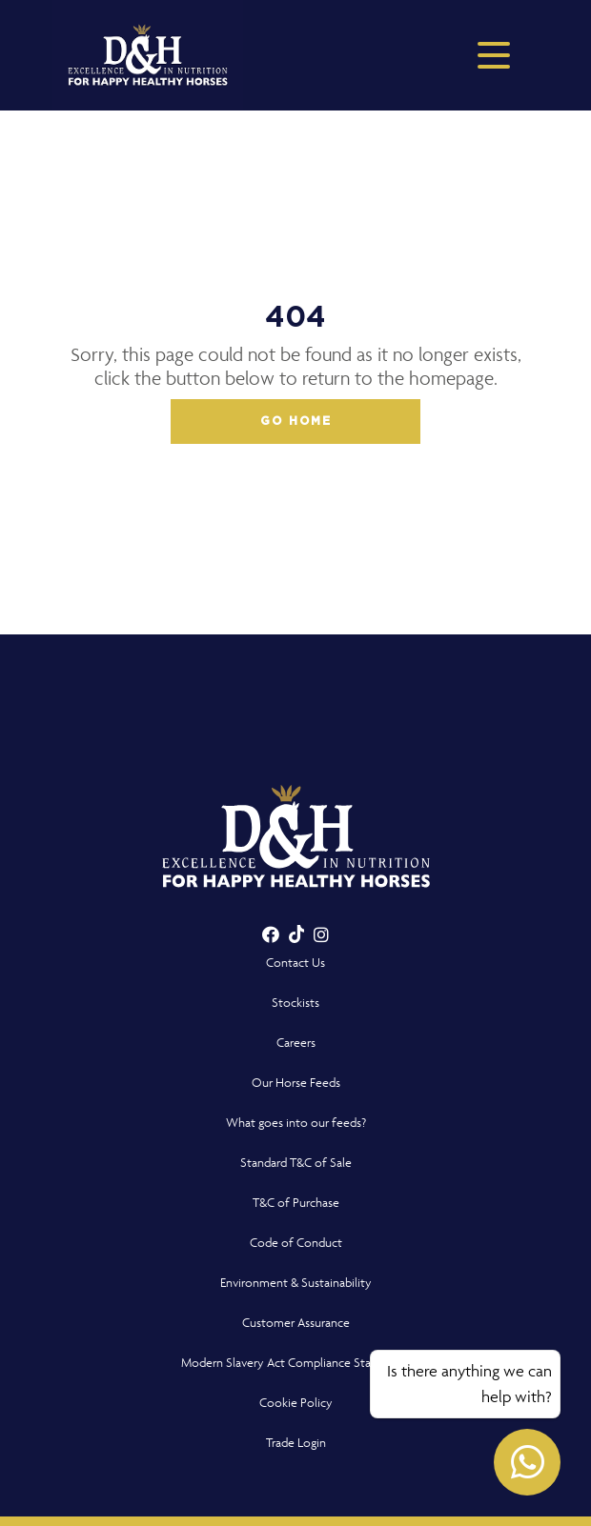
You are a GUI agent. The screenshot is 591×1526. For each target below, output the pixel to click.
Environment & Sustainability (296, 1283)
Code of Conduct (296, 1243)
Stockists (295, 1002)
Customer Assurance (296, 1323)
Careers (296, 1042)
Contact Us (295, 962)
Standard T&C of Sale (296, 1163)
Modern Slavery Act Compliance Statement (296, 1363)
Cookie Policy (296, 1403)
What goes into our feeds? (296, 1122)
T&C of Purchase (296, 1203)
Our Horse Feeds (296, 1082)
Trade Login (296, 1443)
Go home (296, 421)
